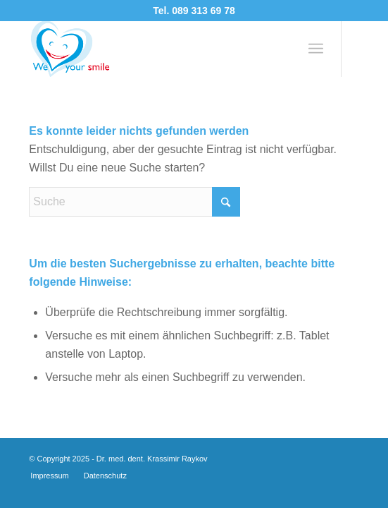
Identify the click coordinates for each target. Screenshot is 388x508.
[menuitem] (315, 49)
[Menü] (315, 49)
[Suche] (134, 202)
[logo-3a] (161, 48)
